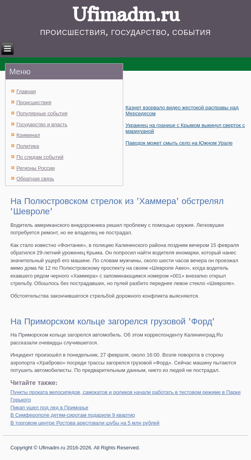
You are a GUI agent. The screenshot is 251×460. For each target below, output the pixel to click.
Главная (26, 91)
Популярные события (42, 113)
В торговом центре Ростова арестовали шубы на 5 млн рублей (84, 423)
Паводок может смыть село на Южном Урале (179, 143)
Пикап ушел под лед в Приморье (49, 407)
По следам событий (40, 157)
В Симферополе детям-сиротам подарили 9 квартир (72, 415)
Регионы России (36, 168)
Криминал (28, 135)
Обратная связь (35, 179)
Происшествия (34, 102)
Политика (28, 146)
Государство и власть (42, 124)
